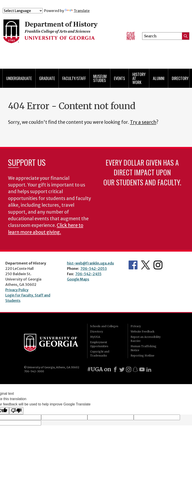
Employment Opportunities (99, 344)
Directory (180, 78)
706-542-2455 (88, 274)
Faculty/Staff (74, 78)
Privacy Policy (16, 290)
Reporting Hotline (142, 355)
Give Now (131, 36)
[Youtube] (142, 369)
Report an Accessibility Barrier (146, 339)
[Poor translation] (16, 411)
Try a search (143, 122)
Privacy (136, 326)
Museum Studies (100, 78)
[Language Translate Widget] (23, 10)
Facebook (133, 265)
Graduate (47, 78)
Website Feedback (142, 331)
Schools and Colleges (104, 326)
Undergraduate (19, 78)
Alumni (158, 78)
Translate (77, 10)
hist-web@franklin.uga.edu (90, 263)
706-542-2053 (93, 268)
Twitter (145, 265)
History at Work (139, 78)
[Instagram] (128, 369)
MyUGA (95, 337)
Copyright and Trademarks (99, 353)
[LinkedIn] (149, 369)
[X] (122, 369)
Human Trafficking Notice (143, 348)
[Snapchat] (135, 369)
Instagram (158, 265)
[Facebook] (115, 369)
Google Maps (78, 279)
